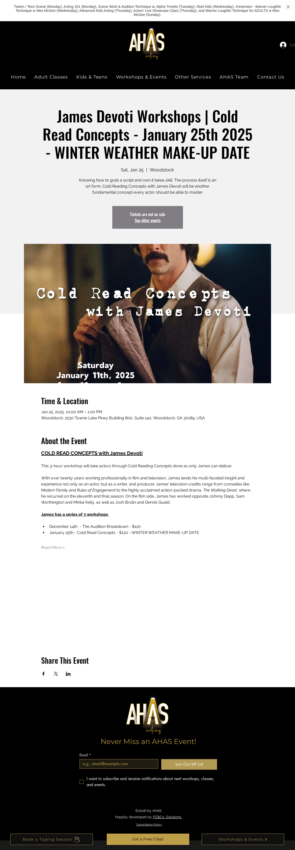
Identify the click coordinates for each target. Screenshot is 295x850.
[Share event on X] (55, 674)
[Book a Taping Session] (51, 839)
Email (85, 755)
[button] (148, 839)
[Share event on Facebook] (43, 674)
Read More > (53, 547)
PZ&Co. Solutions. (167, 817)
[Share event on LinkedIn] (68, 674)
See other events (147, 220)
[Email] (117, 763)
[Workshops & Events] (243, 839)
